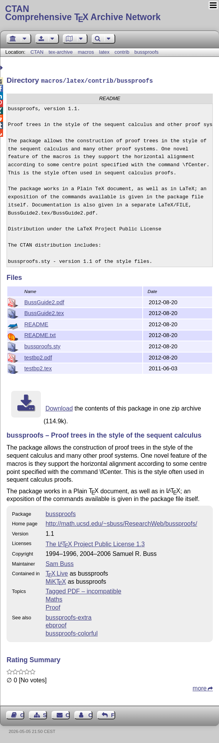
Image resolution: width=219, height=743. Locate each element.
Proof (52, 606)
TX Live (56, 572)
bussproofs (147, 52)
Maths (53, 598)
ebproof (55, 624)
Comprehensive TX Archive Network (109, 13)
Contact (68, 714)
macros (86, 52)
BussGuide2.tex (44, 312)
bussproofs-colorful (71, 632)
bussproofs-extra (68, 616)
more (200, 687)
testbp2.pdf (38, 357)
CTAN (37, 52)
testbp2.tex (38, 368)
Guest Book (22, 714)
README (36, 323)
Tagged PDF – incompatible (83, 590)
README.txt (40, 334)
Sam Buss (59, 563)
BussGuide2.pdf (44, 301)
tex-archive (61, 52)
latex (104, 52)
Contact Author (90, 714)
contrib (122, 52)
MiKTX (55, 581)
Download (59, 407)
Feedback (113, 714)
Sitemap (45, 714)
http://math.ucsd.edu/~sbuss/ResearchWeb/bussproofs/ (121, 523)
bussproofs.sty (42, 346)
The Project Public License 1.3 (95, 543)
